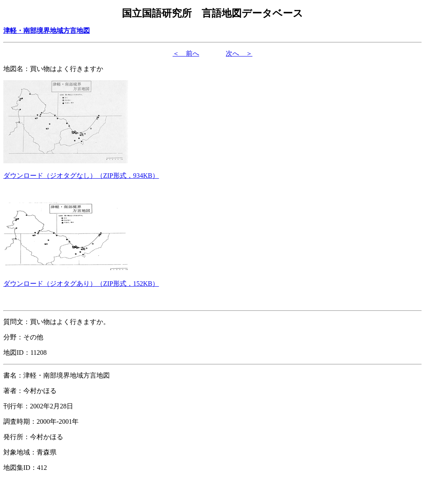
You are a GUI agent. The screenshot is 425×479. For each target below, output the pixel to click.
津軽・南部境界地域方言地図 (46, 30)
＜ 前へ (186, 53)
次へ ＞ (239, 53)
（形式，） (81, 175)
